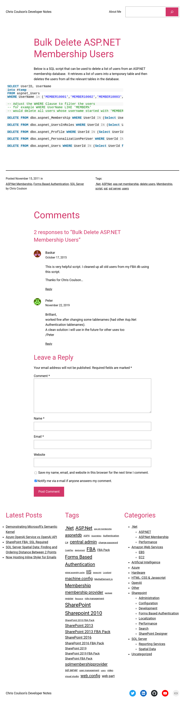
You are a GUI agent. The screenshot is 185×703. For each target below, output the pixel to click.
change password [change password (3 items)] (108, 542)
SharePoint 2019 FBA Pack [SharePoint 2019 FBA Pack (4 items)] (82, 653)
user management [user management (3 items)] (89, 670)
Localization (147, 618)
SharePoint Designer (153, 633)
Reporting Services (152, 644)
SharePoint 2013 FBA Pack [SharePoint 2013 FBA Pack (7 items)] (87, 631)
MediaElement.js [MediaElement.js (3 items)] (103, 579)
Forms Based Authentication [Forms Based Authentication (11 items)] (80, 560)
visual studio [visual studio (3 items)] (72, 676)
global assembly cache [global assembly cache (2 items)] (75, 572)
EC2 (141, 557)
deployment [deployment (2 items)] (80, 550)
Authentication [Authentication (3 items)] (111, 535)
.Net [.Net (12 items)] (69, 528)
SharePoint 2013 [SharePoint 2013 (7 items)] (79, 625)
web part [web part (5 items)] (108, 676)
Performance (148, 542)
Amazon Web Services (147, 547)
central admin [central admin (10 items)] (83, 541)
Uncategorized (142, 654)
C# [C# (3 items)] (66, 542)
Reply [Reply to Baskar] (48, 289)
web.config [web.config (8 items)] (90, 675)
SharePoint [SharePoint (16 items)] (78, 605)
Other (135, 588)
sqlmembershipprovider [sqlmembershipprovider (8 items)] (86, 664)
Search (144, 628)
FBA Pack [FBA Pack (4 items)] (103, 550)
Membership (164, 184)
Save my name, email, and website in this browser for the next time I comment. (93, 472)
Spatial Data (147, 649)
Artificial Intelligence (146, 562)
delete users (147, 184)
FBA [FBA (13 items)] (91, 549)
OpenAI (137, 583)
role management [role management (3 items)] (94, 598)
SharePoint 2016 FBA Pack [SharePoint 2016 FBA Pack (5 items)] (84, 643)
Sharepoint (139, 593)
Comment (42, 376)
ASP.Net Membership (19, 184)
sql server (115, 188)
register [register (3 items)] (69, 598)
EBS (141, 552)
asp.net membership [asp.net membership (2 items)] (103, 529)
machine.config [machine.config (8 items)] (79, 578)
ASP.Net (107, 184)
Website (39, 454)
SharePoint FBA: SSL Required (27, 542)
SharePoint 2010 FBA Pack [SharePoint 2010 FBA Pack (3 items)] (79, 620)
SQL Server (77, 184)
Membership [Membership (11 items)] (78, 585)
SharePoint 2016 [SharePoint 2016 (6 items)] (78, 637)
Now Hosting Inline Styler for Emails (31, 557)
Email (39, 436)
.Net (98, 184)
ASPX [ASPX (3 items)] (86, 535)
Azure (136, 567)
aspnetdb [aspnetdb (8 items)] (73, 535)
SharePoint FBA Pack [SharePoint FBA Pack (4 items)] (78, 658)
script (98, 188)
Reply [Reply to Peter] (48, 344)
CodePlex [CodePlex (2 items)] (69, 550)
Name (39, 418)
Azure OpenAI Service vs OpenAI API (31, 537)
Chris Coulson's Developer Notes (28, 12)
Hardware (138, 572)
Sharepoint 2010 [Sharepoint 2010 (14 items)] (83, 613)
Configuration (148, 603)
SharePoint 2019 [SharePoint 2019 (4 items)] (76, 648)
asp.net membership (126, 184)
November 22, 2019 (57, 305)
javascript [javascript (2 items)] (97, 572)
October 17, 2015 (56, 257)
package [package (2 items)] (108, 593)
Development (148, 608)
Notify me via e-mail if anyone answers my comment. (73, 481)
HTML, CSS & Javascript (149, 578)
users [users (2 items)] (103, 670)
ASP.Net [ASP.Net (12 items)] (84, 528)
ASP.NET (145, 532)
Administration (149, 598)
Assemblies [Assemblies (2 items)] (96, 536)
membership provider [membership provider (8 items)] (84, 592)
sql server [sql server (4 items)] (71, 670)
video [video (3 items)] (110, 670)
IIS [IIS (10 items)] (88, 571)
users (125, 188)
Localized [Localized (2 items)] (107, 572)
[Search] (172, 11)
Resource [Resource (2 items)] (79, 598)
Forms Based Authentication (51, 184)
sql (105, 188)
